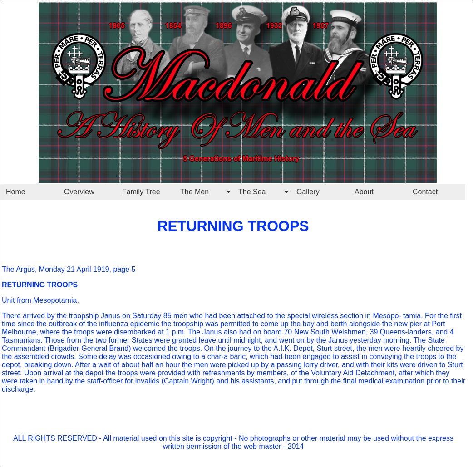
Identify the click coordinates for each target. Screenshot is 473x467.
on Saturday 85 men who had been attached (192, 316)
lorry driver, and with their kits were (359, 365)
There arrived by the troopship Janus (61, 316)
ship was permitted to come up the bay (252, 324)
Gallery (308, 192)
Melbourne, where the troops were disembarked (79, 332)
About (364, 192)
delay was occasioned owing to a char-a (162, 356)
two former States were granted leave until (163, 340)
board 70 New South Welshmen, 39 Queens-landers (346, 332)
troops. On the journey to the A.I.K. (234, 348)
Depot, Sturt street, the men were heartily (358, 348)
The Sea (252, 192)
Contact (425, 192)
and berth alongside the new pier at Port (379, 324)
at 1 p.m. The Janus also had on (208, 332)
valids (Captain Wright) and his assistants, (208, 381)
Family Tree (141, 192)
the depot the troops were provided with (136, 373)
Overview (79, 192)
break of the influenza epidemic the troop (124, 324)
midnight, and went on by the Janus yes (296, 340)
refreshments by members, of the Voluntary (271, 373)
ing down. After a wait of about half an (102, 365)
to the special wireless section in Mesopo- (333, 316)
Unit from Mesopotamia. (40, 300)
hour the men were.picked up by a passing (232, 365)
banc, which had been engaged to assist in (297, 356)
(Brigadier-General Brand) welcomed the (111, 348)
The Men (194, 192)
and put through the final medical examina (344, 381)
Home (15, 192)
